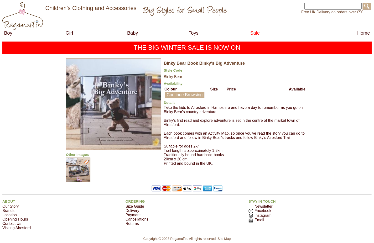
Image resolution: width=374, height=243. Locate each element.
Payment (132, 215)
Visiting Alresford (16, 228)
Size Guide (134, 206)
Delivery (132, 211)
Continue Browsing (185, 94)
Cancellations (136, 219)
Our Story (10, 206)
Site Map (224, 239)
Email (256, 220)
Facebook (260, 211)
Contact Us (11, 224)
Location (9, 215)
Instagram (260, 215)
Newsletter (264, 206)
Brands (8, 211)
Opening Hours (15, 219)
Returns (132, 224)
